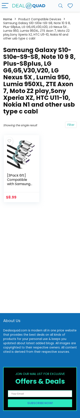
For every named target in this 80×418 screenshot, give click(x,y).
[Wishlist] (70, 6)
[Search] (60, 6)
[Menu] (5, 6)
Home (7, 19)
